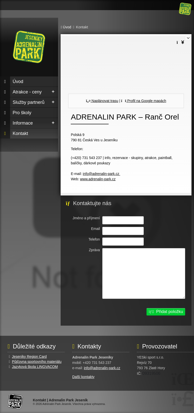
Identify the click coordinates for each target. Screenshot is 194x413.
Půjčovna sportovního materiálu (36, 362)
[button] (166, 312)
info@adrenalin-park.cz (101, 174)
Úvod (185, 9)
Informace (23, 123)
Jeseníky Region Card (29, 357)
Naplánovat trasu (102, 101)
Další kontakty (83, 377)
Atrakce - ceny (27, 91)
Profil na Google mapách (143, 101)
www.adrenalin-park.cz (98, 179)
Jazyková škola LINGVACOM (35, 367)
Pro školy (22, 112)
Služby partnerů (28, 102)
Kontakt (20, 133)
